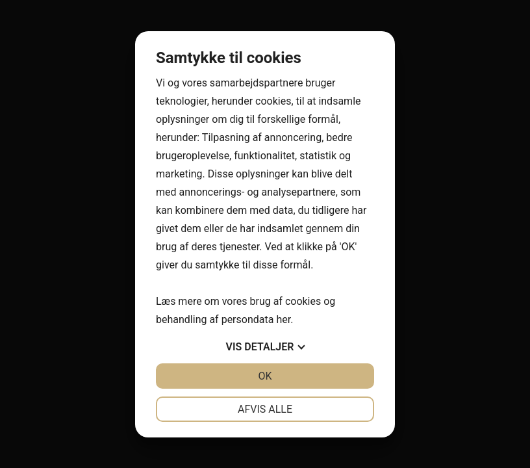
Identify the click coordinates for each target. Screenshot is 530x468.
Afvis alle (265, 409)
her (283, 319)
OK (264, 376)
